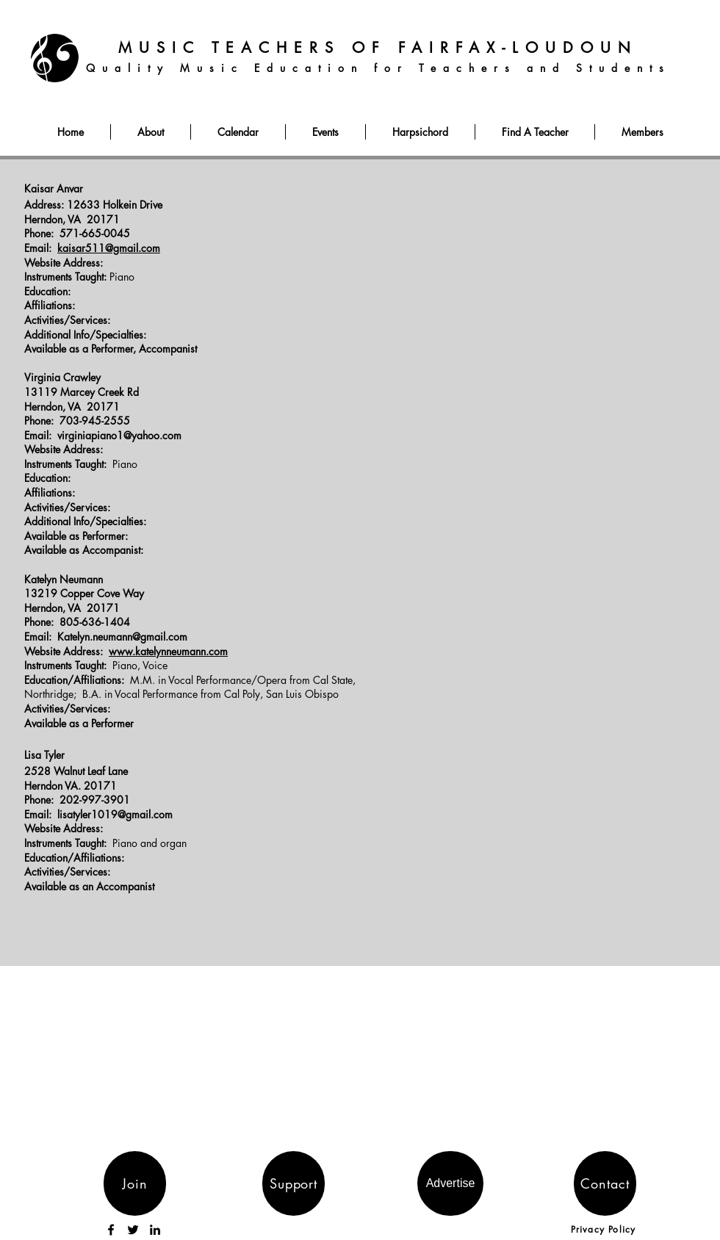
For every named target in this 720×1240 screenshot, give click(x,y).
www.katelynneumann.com (168, 651)
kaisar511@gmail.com (108, 248)
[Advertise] (450, 1183)
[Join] (135, 1183)
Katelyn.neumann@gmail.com (122, 637)
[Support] (293, 1183)
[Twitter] (133, 1229)
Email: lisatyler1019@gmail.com (98, 814)
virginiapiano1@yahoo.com (119, 435)
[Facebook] (111, 1229)
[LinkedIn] (155, 1229)
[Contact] (605, 1183)
